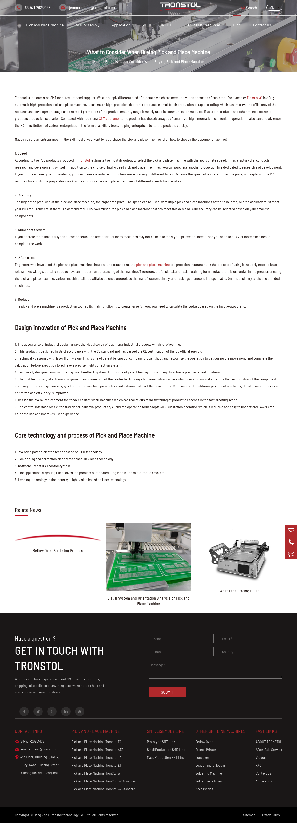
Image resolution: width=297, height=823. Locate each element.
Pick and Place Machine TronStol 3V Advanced (104, 781)
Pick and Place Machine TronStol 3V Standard (103, 789)
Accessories (204, 789)
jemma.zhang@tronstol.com (92, 7)
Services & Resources (203, 24)
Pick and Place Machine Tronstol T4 (96, 757)
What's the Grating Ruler (239, 590)
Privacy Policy (270, 815)
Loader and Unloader (210, 765)
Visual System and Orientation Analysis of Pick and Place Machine (148, 600)
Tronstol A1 (254, 97)
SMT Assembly (87, 24)
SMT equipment (110, 118)
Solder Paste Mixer (208, 781)
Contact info (28, 731)
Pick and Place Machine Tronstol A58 (97, 749)
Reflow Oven (204, 741)
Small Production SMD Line (166, 749)
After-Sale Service (269, 749)
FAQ (258, 765)
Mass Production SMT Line (166, 757)
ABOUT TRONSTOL (158, 24)
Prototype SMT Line (161, 741)
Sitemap (249, 815)
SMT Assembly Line (165, 731)
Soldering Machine (208, 773)
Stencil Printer (205, 749)
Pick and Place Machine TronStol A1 (96, 773)
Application (121, 24)
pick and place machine (153, 264)
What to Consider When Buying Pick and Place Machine (159, 61)
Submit (167, 692)
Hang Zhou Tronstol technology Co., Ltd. (62, 815)
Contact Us (262, 24)
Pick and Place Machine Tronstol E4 (96, 741)
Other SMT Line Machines (220, 731)
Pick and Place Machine (45, 24)
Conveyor (202, 757)
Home (97, 61)
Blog (237, 24)
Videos (261, 757)
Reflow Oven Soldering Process (58, 550)
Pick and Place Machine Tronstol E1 (96, 765)
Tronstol (84, 160)
